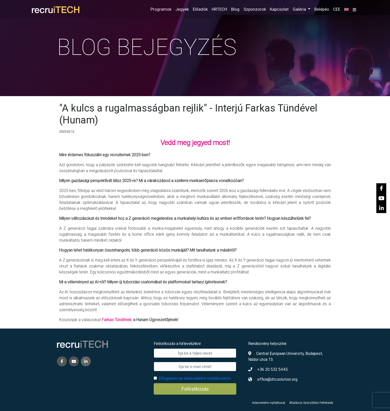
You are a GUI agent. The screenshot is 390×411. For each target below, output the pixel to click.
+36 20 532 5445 (272, 369)
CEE (336, 9)
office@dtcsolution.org (277, 379)
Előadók (200, 9)
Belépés (321, 9)
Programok (160, 9)
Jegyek (182, 9)
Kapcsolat (279, 9)
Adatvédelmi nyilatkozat (268, 403)
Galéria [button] (300, 9)
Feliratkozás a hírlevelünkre (177, 343)
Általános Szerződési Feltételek (311, 403)
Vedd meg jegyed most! (195, 142)
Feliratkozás (195, 389)
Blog (235, 9)
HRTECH (219, 9)
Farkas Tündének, (117, 319)
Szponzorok (255, 9)
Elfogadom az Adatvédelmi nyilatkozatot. (195, 378)
